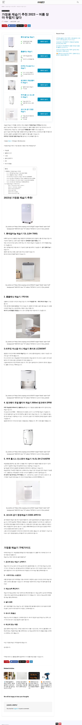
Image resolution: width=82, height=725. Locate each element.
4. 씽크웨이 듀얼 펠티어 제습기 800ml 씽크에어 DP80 (22, 178)
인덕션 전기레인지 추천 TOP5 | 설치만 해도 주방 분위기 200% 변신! (21, 684)
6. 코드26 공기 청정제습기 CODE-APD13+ (19, 182)
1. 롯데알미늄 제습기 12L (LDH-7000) (18, 173)
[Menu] (4, 2)
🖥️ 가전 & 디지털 (5, 10)
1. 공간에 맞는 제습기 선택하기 (17, 185)
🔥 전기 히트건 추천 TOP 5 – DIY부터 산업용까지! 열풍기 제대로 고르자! (46, 685)
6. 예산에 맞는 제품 (15, 193)
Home (3, 6)
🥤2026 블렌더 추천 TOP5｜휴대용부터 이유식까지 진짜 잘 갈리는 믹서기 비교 (9, 685)
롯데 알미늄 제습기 (27, 37)
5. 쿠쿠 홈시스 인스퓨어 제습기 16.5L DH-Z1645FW (21, 180)
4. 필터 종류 (13, 190)
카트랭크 (5, 21)
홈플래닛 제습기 (26, 52)
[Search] (78, 2)
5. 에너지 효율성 (14, 191)
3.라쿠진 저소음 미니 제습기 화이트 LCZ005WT (20, 176)
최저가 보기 (44, 41)
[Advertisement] (68, 69)
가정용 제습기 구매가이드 (13, 184)
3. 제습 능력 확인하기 (15, 188)
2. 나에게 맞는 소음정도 (16, 187)
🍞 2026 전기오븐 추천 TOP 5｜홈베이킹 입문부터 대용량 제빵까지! (34, 685)
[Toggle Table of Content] (33, 169)
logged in (16, 708)
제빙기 (10, 141)
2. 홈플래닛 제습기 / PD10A (15, 174)
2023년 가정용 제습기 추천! (13, 171)
